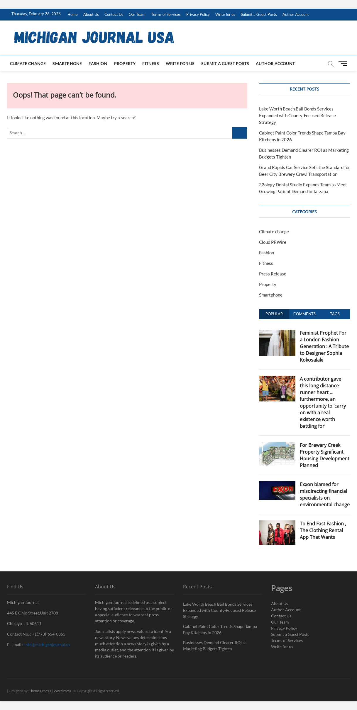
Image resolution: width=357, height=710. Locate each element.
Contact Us (113, 14)
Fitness (150, 63)
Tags (335, 313)
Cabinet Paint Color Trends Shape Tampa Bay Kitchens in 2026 (220, 629)
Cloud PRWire (272, 242)
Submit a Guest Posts (259, 14)
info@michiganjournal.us (47, 644)
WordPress (62, 691)
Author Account (295, 14)
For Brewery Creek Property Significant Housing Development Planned (324, 455)
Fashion (98, 63)
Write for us (225, 14)
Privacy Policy (198, 14)
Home (72, 14)
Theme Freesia (40, 691)
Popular (274, 313)
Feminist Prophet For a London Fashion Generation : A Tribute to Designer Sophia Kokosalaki (324, 346)
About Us (91, 14)
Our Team (137, 14)
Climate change (28, 63)
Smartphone (67, 63)
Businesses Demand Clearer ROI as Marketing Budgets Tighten (214, 645)
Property (125, 63)
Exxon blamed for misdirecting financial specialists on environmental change (325, 494)
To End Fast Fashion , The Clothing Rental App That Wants (323, 530)
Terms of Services (166, 14)
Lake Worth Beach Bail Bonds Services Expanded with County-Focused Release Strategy (297, 115)
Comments (304, 313)
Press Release (272, 273)
